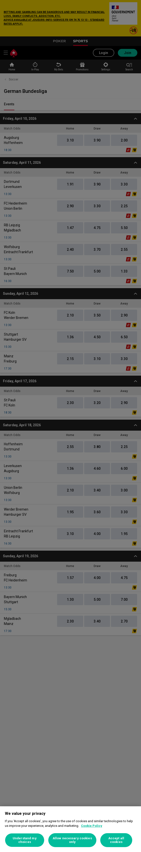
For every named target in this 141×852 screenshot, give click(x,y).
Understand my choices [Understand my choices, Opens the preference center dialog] (25, 840)
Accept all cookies (116, 840)
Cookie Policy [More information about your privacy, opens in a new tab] (91, 826)
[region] (70, 829)
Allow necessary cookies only (72, 840)
